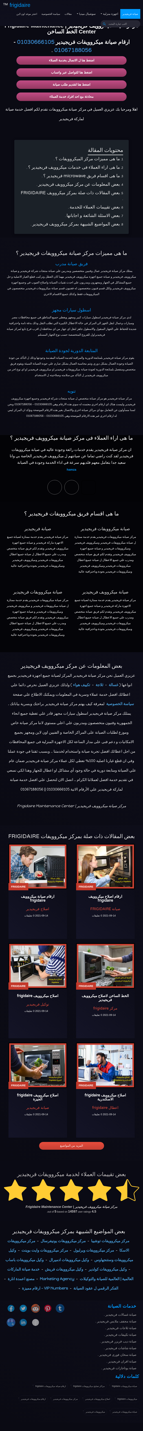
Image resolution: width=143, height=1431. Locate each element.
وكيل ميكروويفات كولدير (108, 1269)
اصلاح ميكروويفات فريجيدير (97, 1399)
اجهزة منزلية (110, 13)
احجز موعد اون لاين (26, 13)
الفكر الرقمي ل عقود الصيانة (95, 1288)
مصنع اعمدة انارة (21, 1279)
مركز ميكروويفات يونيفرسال (63, 1241)
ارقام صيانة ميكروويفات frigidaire (50, 1386)
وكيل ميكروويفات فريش (64, 1269)
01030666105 (35, 42)
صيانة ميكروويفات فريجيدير (105, 528)
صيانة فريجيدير (130, 13)
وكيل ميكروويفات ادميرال (69, 1260)
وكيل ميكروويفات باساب (24, 1260)
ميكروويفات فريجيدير (95, 1412)
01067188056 (73, 50)
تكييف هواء (81, 685)
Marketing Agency (57, 1279)
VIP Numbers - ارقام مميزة (45, 1288)
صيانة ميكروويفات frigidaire (124, 1386)
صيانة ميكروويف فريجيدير (105, 592)
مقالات (68, 13)
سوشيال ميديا (87, 13)
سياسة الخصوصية (50, 13)
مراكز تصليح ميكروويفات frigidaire (89, 1386)
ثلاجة (99, 685)
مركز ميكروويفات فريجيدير (65, 1399)
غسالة (113, 685)
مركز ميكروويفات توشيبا (110, 1241)
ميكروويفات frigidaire (127, 1399)
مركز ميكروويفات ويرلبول (93, 1250)
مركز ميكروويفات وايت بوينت (44, 1250)
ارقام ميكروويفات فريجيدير (33, 1399)
